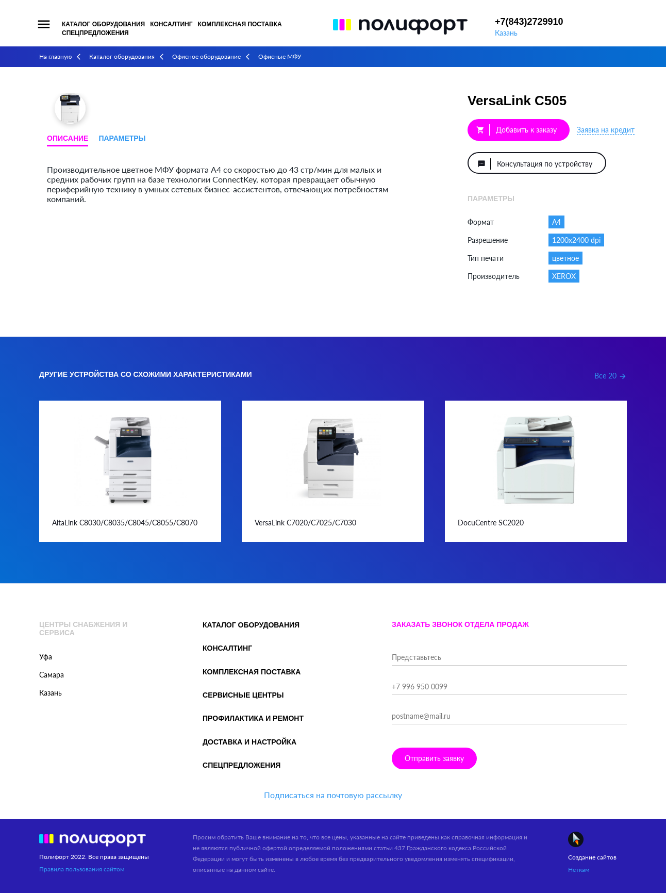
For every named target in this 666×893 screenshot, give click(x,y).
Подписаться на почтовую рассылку (333, 795)
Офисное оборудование (206, 56)
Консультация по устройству (534, 164)
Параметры (121, 138)
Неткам (578, 869)
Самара (51, 674)
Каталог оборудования (103, 24)
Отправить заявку (434, 758)
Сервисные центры (243, 695)
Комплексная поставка (240, 24)
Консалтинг (171, 24)
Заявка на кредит (606, 129)
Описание (67, 138)
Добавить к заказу (516, 130)
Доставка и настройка (249, 742)
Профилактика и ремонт (253, 718)
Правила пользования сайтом (81, 869)
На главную (55, 56)
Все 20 (610, 375)
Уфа (45, 656)
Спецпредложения (95, 33)
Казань (506, 32)
